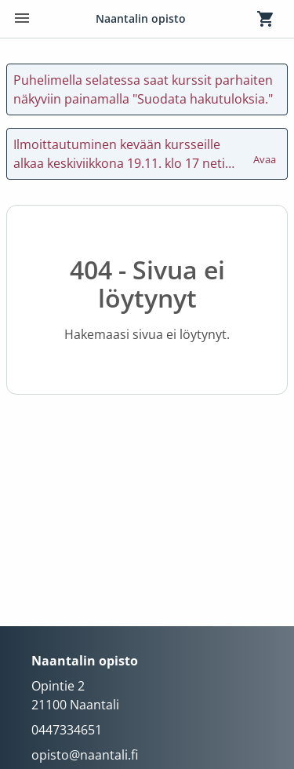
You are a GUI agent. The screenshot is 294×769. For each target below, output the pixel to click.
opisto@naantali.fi (84, 755)
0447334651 (66, 729)
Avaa (265, 152)
